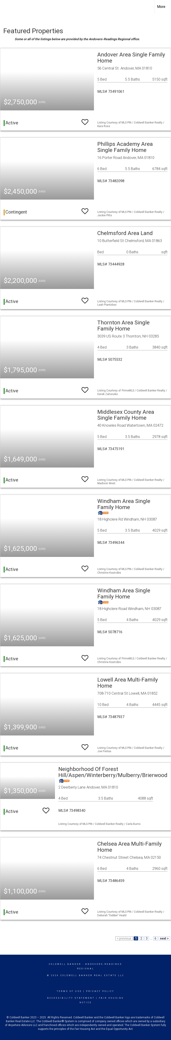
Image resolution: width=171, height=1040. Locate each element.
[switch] (85, 120)
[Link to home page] (5, 7)
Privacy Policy (100, 991)
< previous (124, 938)
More (161, 7)
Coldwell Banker (65, 964)
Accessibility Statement (71, 998)
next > (164, 938)
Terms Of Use (69, 991)
